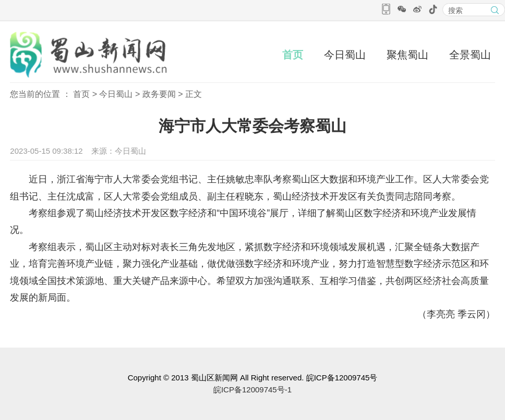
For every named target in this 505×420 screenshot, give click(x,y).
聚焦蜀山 (407, 54)
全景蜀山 (470, 54)
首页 (292, 54)
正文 (193, 94)
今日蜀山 (345, 54)
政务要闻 (159, 94)
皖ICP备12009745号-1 (252, 389)
